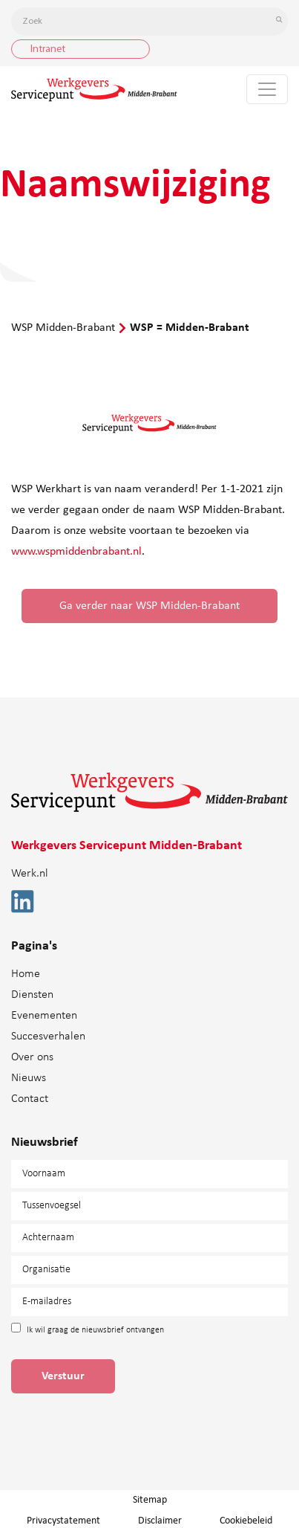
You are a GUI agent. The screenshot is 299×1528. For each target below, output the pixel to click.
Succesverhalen (48, 1036)
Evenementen (44, 1016)
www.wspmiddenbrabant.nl (76, 552)
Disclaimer (160, 1521)
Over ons (32, 1057)
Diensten (32, 995)
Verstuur (63, 1376)
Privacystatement (63, 1521)
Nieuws (28, 1078)
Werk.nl (29, 874)
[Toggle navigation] (267, 89)
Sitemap (150, 1500)
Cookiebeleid (246, 1521)
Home (25, 974)
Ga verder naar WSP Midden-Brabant (149, 606)
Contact (29, 1099)
